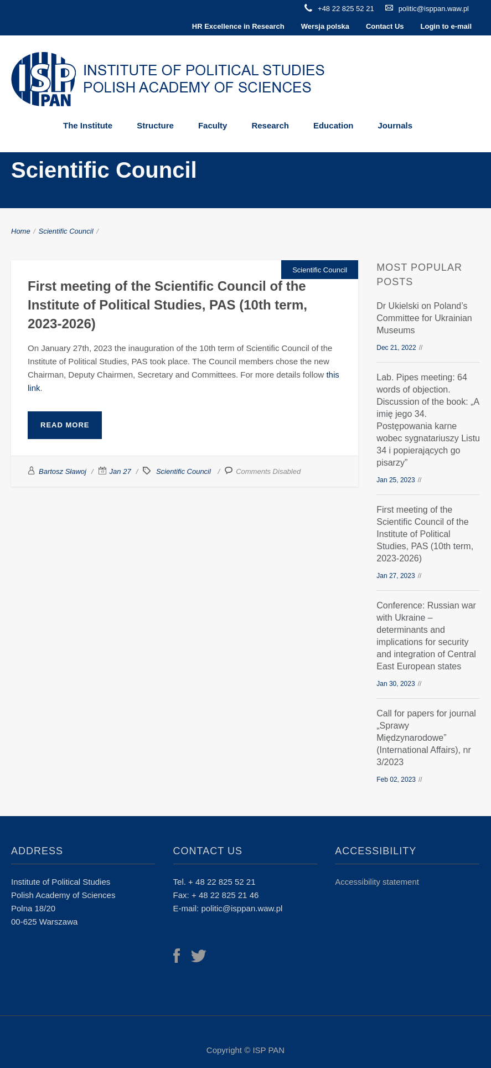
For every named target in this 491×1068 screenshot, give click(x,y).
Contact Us (385, 26)
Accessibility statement (377, 881)
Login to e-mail (446, 26)
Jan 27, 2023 (395, 576)
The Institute (87, 125)
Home (20, 231)
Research (270, 125)
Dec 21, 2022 (396, 348)
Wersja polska (325, 26)
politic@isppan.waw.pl (434, 8)
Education (333, 125)
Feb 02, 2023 (396, 779)
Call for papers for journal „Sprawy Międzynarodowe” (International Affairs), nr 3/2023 (426, 738)
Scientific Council (66, 231)
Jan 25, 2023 (395, 480)
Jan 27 (120, 471)
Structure (155, 125)
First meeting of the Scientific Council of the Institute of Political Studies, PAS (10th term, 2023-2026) (167, 304)
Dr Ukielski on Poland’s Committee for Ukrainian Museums (424, 318)
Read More (64, 425)
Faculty (213, 125)
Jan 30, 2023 (395, 684)
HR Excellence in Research (238, 26)
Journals (395, 125)
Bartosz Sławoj (62, 471)
